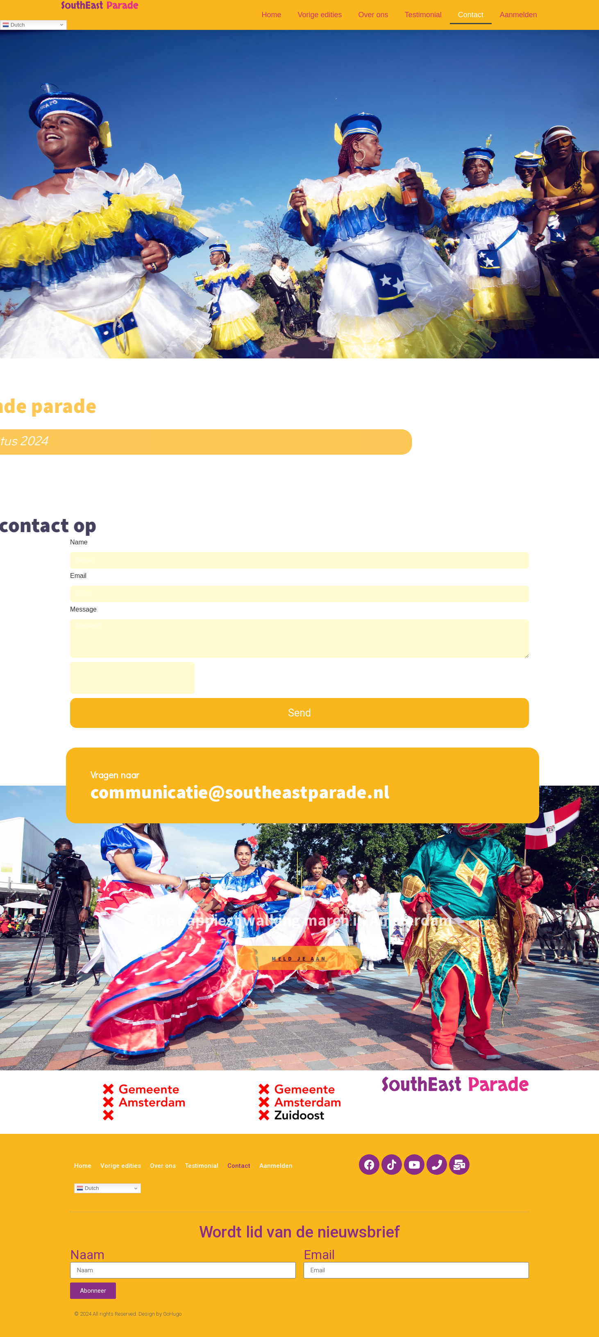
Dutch (13, 24)
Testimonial (423, 15)
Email (78, 576)
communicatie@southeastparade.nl (240, 792)
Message (83, 609)
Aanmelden (518, 15)
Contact (470, 15)
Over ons (373, 15)
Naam (87, 1255)
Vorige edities (320, 15)
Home (271, 15)
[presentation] (132, 678)
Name (79, 542)
